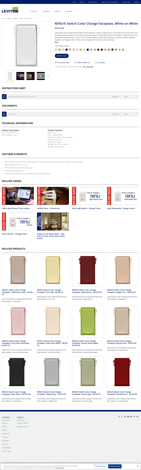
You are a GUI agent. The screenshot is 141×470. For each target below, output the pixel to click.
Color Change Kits (29, 18)
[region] (70, 466)
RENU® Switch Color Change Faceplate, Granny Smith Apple (85, 343)
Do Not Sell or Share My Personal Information (14, 462)
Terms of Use (47, 462)
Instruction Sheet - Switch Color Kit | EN (22, 96)
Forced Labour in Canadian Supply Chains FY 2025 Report (105, 462)
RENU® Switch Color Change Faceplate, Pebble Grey (51, 393)
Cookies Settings (100, 466)
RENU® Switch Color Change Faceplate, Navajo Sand (121, 342)
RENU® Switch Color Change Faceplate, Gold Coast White (52, 343)
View (125, 97)
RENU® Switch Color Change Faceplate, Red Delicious (122, 393)
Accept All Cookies (114, 466)
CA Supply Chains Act (82, 462)
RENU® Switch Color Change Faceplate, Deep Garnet (87, 291)
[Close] (138, 466)
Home (3, 18)
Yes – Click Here (88, 67)
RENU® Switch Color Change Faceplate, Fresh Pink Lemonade (16, 343)
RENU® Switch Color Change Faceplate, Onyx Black (16, 393)
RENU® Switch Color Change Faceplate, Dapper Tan (121, 291)
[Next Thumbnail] (48, 76)
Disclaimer (73, 462)
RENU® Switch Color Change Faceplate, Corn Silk (50, 291)
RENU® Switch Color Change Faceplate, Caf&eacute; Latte (17, 292)
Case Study (12, 114)
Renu (21, 18)
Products (9, 18)
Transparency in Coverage (35, 462)
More (56, 42)
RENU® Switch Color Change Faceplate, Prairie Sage (86, 393)
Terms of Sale (56, 462)
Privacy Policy (64, 462)
